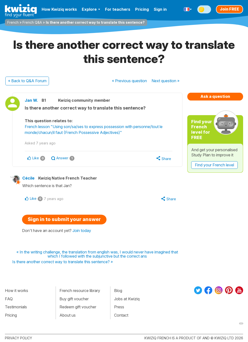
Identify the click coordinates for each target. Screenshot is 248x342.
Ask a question (215, 96)
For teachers (117, 9)
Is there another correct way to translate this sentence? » (62, 262)
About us (67, 315)
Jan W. (31, 100)
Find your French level (214, 164)
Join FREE (229, 9)
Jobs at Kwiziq (127, 298)
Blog (118, 290)
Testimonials (16, 306)
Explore (91, 9)
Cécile (28, 178)
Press (119, 306)
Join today (81, 230)
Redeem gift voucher (77, 306)
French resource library (79, 290)
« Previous (129, 80)
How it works (16, 290)
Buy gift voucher (74, 298)
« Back (27, 80)
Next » (165, 80)
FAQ (9, 298)
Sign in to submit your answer (64, 219)
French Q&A (32, 22)
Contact (121, 315)
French (13, 22)
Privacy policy (18, 338)
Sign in (160, 9)
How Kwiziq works (59, 9)
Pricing (142, 9)
